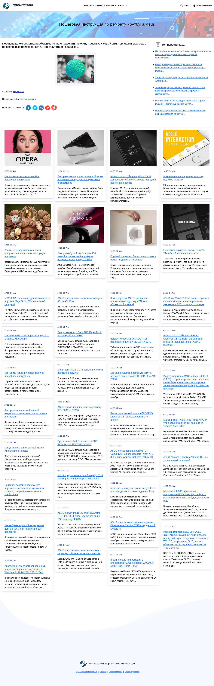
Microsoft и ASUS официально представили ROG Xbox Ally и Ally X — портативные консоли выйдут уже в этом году (186, 496)
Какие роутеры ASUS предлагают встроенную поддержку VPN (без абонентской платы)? (129, 301)
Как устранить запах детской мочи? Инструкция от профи (24, 449)
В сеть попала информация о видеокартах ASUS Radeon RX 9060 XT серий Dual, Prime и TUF (132, 562)
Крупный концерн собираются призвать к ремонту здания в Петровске (133, 258)
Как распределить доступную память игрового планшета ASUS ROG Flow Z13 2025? (133, 375)
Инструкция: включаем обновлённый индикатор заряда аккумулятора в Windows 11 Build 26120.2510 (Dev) (25, 569)
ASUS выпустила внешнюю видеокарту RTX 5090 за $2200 (79, 409)
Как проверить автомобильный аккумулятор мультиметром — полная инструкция (26, 413)
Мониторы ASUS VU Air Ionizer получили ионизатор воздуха (80, 371)
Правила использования (86, 672)
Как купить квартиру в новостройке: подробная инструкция (24, 374)
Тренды (99, 5)
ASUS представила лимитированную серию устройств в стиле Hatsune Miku (79, 552)
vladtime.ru (18, 91)
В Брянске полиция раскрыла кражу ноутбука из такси (183, 178)
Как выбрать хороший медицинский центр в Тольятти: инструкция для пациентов (24, 528)
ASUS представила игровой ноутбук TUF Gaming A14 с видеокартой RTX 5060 (80, 477)
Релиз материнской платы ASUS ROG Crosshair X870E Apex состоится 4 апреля (131, 416)
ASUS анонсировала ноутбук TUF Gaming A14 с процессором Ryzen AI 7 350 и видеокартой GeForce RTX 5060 (131, 453)
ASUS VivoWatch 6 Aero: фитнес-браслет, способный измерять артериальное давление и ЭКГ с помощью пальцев (186, 301)
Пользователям (202, 5)
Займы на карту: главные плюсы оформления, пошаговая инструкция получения (25, 253)
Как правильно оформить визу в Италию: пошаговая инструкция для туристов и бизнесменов (80, 179)
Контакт (121, 5)
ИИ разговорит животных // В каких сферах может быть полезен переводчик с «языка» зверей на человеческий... (183, 54)
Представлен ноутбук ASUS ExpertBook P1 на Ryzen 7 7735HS (79, 334)
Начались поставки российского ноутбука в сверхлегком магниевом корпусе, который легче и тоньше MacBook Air (24, 490)
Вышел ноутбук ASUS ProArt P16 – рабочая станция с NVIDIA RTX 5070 (130, 340)
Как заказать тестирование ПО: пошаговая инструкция (22, 178)
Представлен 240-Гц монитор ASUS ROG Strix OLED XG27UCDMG (77, 443)
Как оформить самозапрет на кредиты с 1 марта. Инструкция (27, 337)
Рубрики (110, 5)
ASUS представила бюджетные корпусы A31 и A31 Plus (79, 300)
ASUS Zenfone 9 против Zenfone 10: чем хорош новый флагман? (185, 459)
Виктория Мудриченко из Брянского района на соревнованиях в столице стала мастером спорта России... (180, 67)
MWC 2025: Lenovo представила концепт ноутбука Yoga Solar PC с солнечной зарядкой (27, 301)
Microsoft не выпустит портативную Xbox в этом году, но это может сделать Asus (132, 490)
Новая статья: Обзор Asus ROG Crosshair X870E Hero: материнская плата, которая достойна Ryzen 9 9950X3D (183, 340)
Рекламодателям (132, 672)
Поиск (184, 5)
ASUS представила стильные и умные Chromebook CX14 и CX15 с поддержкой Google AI (132, 525)
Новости (88, 5)
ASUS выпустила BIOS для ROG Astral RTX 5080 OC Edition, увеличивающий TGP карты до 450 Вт (78, 516)
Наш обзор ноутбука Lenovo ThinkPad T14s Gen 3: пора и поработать (184, 252)
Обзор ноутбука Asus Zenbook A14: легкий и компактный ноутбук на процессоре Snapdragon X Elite (76, 256)
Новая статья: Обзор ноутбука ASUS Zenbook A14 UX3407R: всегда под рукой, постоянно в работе (133, 179)
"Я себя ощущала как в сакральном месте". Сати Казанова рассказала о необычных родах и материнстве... (180, 90)
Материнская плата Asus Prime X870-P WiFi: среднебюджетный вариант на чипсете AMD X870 (185, 422)
